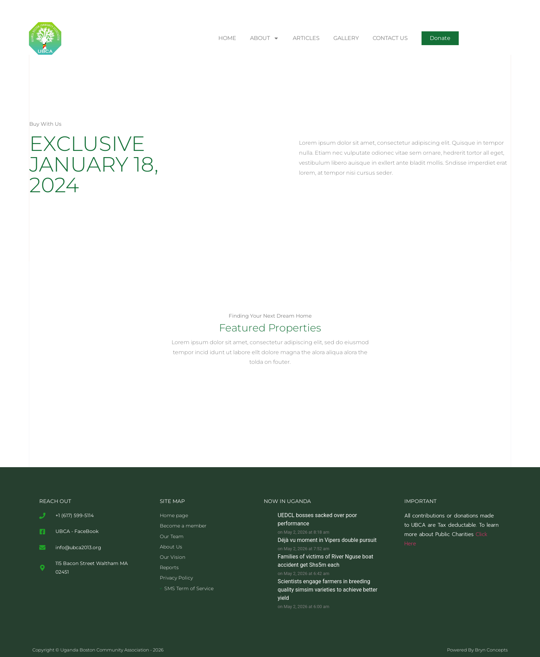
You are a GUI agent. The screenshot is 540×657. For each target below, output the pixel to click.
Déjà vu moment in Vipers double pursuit (327, 540)
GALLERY (346, 38)
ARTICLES (306, 38)
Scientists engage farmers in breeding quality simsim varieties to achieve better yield (327, 589)
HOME (227, 38)
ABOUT (264, 38)
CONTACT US (390, 38)
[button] (440, 38)
